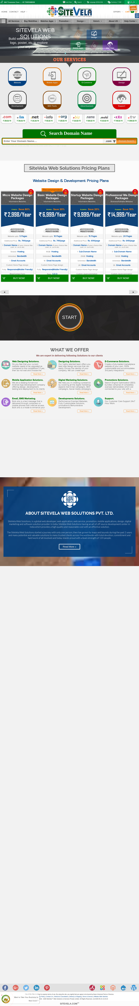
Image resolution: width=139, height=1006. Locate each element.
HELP (24, 12)
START (69, 317)
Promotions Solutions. (116, 380)
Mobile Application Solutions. (27, 380)
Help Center (130, 21)
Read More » (38, 374)
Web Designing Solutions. (25, 361)
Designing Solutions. (69, 361)
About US (114, 21)
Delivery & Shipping (75, 996)
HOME (4, 12)
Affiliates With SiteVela (101, 996)
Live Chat (69, 2)
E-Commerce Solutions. (117, 361)
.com (108, 141)
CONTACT (14, 12)
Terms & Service (88, 996)
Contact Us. (49, 996)
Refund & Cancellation (61, 996)
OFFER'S (118, 12)
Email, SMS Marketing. (24, 398)
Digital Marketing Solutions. (73, 380)
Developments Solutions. (71, 398)
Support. (109, 398)
